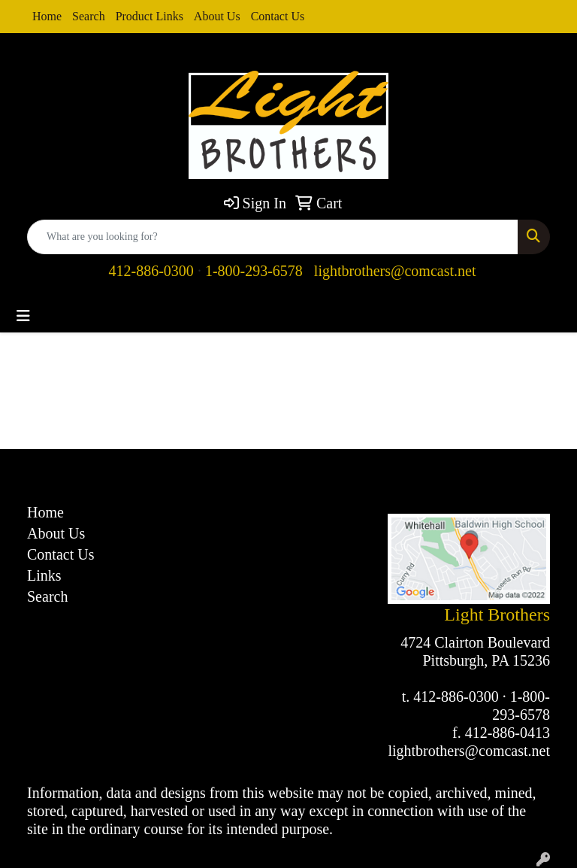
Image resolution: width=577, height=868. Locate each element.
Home (47, 16)
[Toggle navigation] (23, 315)
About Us (217, 16)
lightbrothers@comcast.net (395, 271)
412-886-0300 (151, 271)
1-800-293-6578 (254, 271)
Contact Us (278, 16)
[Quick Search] (272, 237)
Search (88, 16)
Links (44, 575)
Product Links (149, 16)
